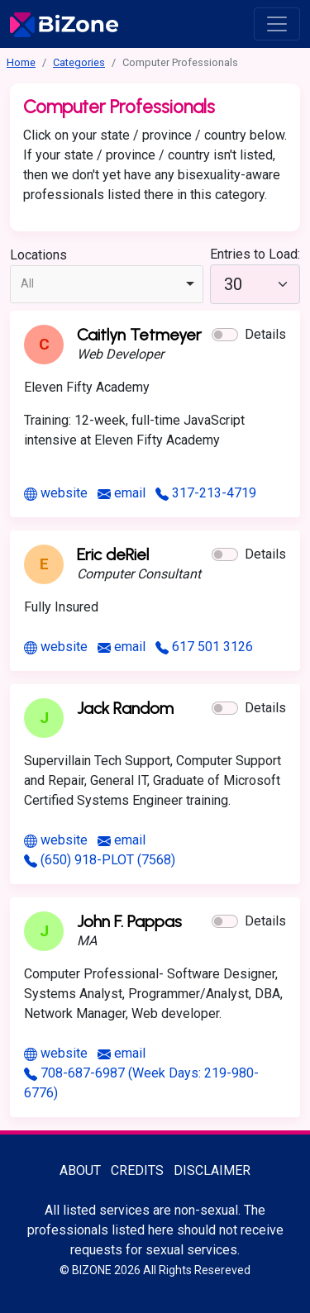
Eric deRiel (113, 554)
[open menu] (277, 23)
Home (21, 62)
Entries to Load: (255, 254)
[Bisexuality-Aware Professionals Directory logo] (64, 24)
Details (265, 334)
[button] (225, 334)
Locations (38, 255)
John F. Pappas (129, 921)
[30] (255, 284)
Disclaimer (212, 1170)
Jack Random (125, 708)
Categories (79, 62)
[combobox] (106, 284)
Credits (137, 1170)
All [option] (27, 283)
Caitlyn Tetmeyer (139, 335)
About (80, 1170)
